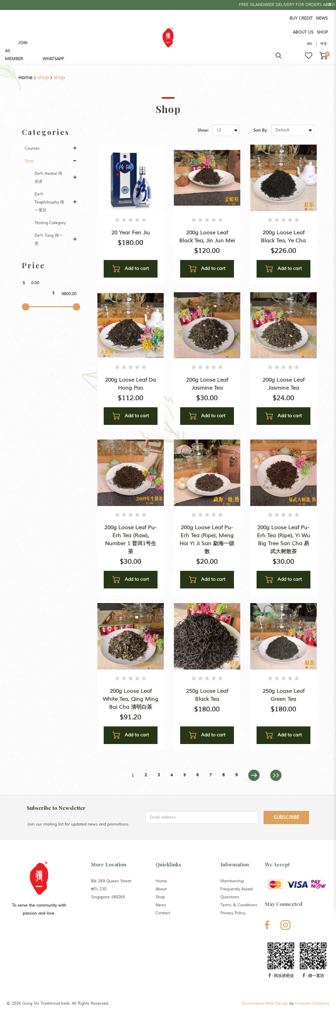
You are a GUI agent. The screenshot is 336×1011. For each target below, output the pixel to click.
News (161, 905)
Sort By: (260, 130)
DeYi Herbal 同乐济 (48, 177)
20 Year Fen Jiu (130, 232)
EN (309, 44)
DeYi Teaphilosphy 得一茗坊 (49, 202)
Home (26, 77)
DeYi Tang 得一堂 (49, 239)
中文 (323, 44)
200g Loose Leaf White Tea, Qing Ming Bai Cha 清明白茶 (130, 699)
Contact (163, 913)
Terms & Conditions (238, 905)
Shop (43, 77)
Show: (203, 130)
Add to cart (130, 268)
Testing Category (50, 222)
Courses (32, 148)
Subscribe (286, 817)
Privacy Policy (232, 913)
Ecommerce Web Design (265, 1003)
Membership (232, 881)
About (161, 889)
